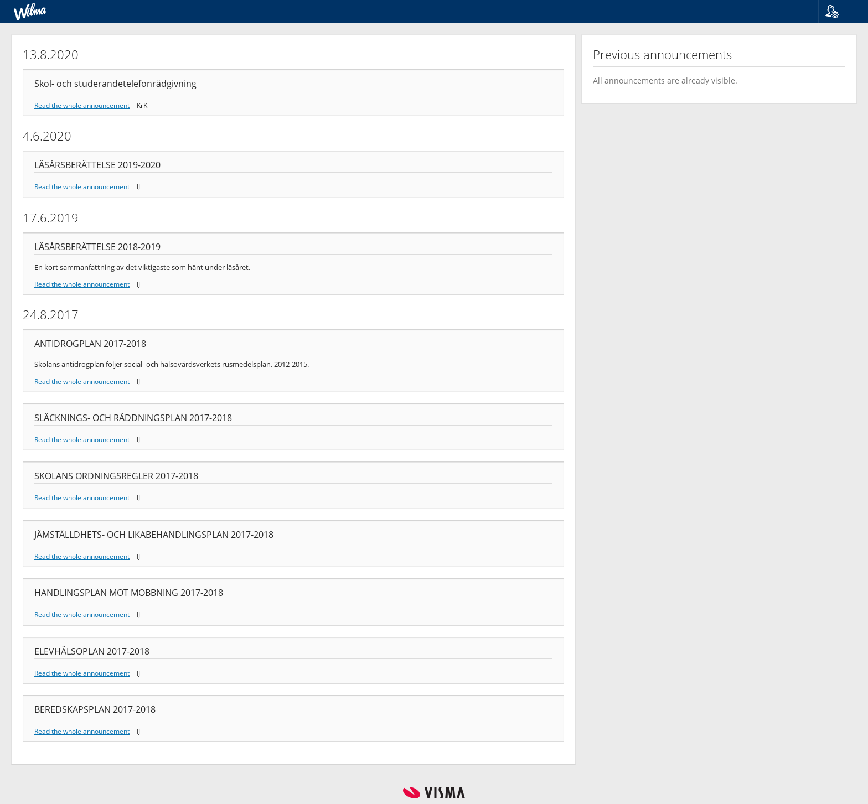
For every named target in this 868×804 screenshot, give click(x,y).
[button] (839, 11)
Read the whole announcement (82, 105)
